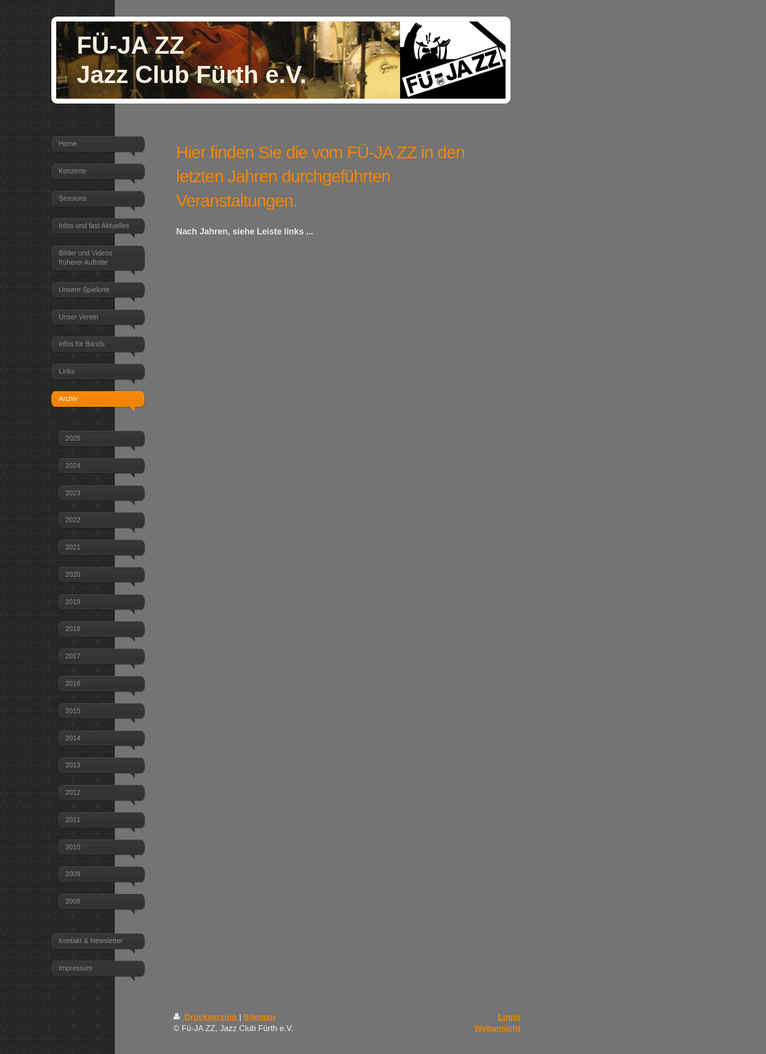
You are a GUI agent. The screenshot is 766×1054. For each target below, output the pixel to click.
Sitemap (259, 1017)
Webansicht (497, 1028)
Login (509, 1017)
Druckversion (206, 1017)
